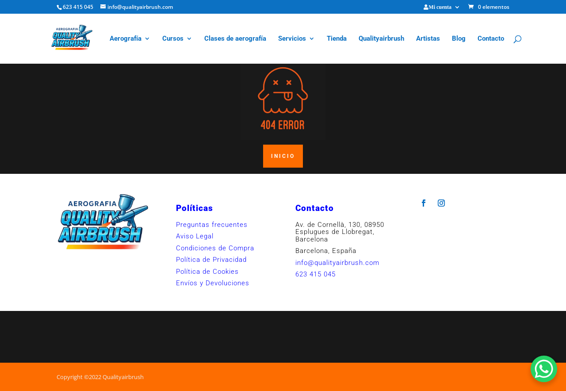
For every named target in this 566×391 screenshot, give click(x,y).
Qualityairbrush (381, 38)
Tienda (337, 38)
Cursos (173, 38)
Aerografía (126, 38)
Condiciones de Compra (215, 248)
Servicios (292, 38)
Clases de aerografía (235, 38)
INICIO (283, 156)
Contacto (491, 38)
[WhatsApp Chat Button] (544, 369)
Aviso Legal (195, 236)
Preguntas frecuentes (212, 225)
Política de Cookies (207, 272)
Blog (459, 38)
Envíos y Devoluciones (212, 283)
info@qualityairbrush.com (337, 263)
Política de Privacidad (211, 260)
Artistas (428, 38)
